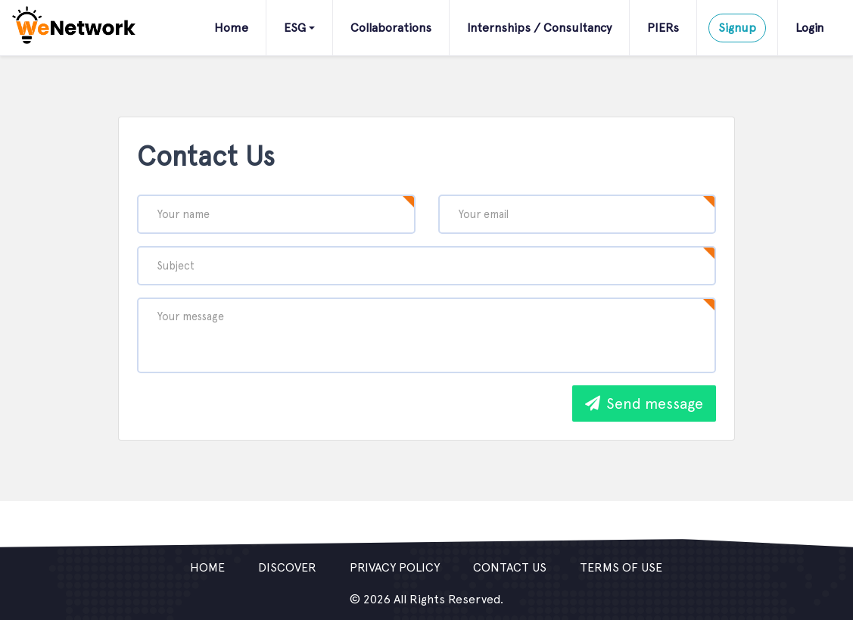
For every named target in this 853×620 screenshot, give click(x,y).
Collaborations (390, 27)
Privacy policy (395, 567)
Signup (737, 27)
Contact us (509, 567)
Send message (644, 403)
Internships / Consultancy (539, 27)
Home (231, 27)
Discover (287, 567)
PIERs (663, 27)
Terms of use (621, 567)
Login (809, 27)
